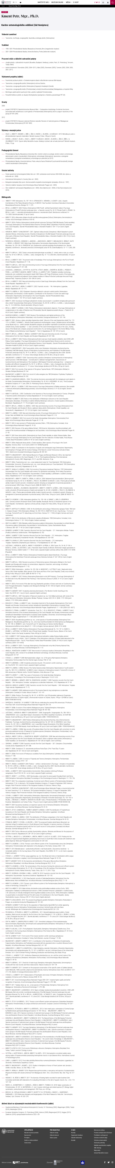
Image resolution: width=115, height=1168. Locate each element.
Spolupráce (28, 1130)
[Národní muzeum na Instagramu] (99, 2)
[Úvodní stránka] (6, 2)
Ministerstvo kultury (99, 1130)
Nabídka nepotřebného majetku (102, 1145)
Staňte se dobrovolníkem (31, 1140)
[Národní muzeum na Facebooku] (95, 2)
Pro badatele (55, 1130)
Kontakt (73, 1140)
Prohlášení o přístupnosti (101, 1135)
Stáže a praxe (53, 1137)
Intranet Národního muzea (101, 1153)
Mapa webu (97, 1150)
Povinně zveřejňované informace (103, 1132)
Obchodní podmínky (99, 1142)
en (16, 2)
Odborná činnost (54, 1135)
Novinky (73, 1132)
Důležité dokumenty (76, 1137)
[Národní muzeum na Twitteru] (97, 2)
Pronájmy (26, 1137)
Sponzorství (27, 1135)
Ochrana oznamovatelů (100, 1140)
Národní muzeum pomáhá (31, 1132)
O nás (73, 1130)
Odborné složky (54, 1132)
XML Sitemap (97, 1148)
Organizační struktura (77, 1135)
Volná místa (27, 1142)
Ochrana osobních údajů (100, 1137)
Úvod (3, 6)
